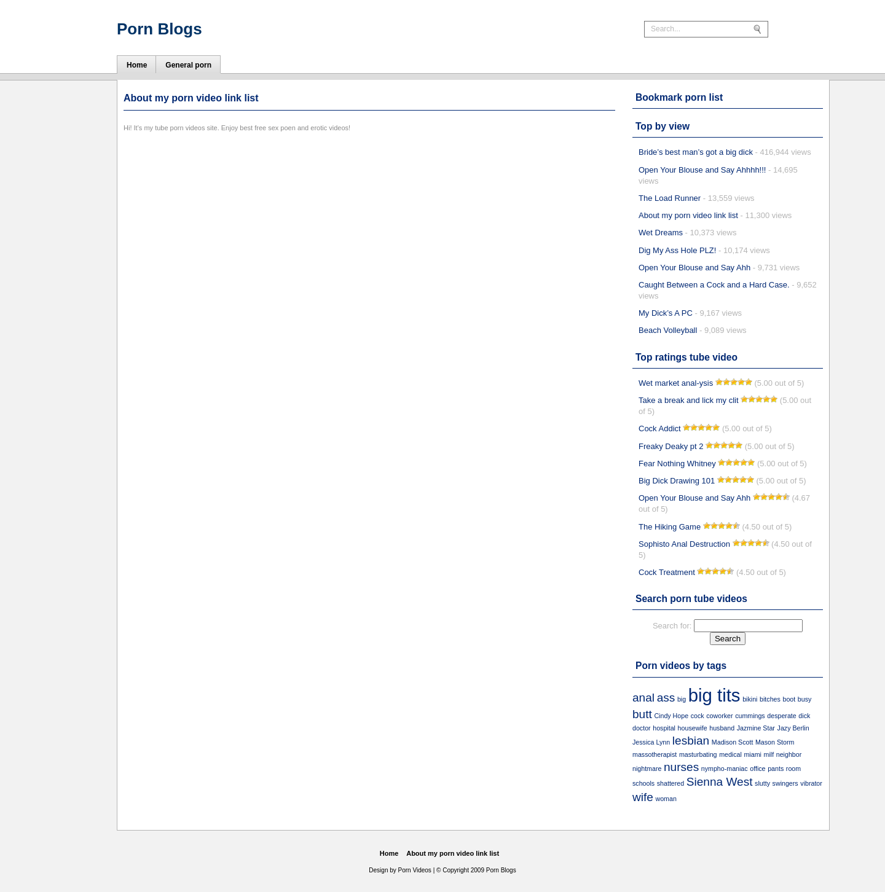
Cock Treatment (667, 572)
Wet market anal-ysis (676, 383)
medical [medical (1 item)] (730, 754)
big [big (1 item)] (681, 699)
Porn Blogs (159, 29)
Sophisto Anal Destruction (684, 544)
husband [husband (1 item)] (721, 728)
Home (389, 853)
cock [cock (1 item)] (697, 715)
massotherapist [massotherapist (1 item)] (654, 754)
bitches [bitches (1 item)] (770, 699)
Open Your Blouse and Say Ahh (694, 267)
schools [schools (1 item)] (643, 783)
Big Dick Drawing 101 (677, 480)
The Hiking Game (670, 526)
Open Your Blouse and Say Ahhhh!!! (702, 169)
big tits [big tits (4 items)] (714, 695)
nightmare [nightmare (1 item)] (646, 768)
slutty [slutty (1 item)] (762, 783)
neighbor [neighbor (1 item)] (788, 754)
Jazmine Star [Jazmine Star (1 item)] (756, 728)
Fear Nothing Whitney (677, 463)
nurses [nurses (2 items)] (681, 767)
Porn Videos (414, 870)
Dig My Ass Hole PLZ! (677, 250)
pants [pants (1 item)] (776, 768)
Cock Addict (660, 428)
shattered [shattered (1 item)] (670, 783)
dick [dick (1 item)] (804, 715)
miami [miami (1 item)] (752, 754)
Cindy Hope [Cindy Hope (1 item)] (671, 715)
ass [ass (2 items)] (666, 697)
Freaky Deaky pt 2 (671, 446)
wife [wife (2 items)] (642, 797)
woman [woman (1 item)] (666, 798)
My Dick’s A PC (666, 313)
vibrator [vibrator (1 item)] (811, 783)
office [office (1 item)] (757, 768)
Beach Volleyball (668, 330)
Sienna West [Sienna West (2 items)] (719, 781)
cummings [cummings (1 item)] (750, 715)
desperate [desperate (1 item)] (781, 715)
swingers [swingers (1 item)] (785, 783)
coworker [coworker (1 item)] (719, 715)
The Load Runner (670, 198)
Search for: (672, 625)
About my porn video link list (688, 215)
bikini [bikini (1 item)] (749, 699)
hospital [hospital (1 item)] (664, 728)
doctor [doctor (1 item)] (641, 728)
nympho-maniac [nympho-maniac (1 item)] (724, 768)
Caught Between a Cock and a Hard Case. (714, 284)
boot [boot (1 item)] (788, 699)
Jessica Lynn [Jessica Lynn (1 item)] (651, 742)
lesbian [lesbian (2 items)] (690, 740)
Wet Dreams (661, 232)
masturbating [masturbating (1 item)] (698, 754)
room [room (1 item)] (793, 768)
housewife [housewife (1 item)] (692, 728)
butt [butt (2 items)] (642, 714)
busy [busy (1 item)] (805, 699)
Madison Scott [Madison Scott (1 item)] (732, 742)
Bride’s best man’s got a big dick (696, 152)
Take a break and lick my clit (689, 400)
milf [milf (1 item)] (769, 754)
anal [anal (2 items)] (643, 697)
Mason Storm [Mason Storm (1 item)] (774, 742)
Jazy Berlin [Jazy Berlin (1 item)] (793, 728)
